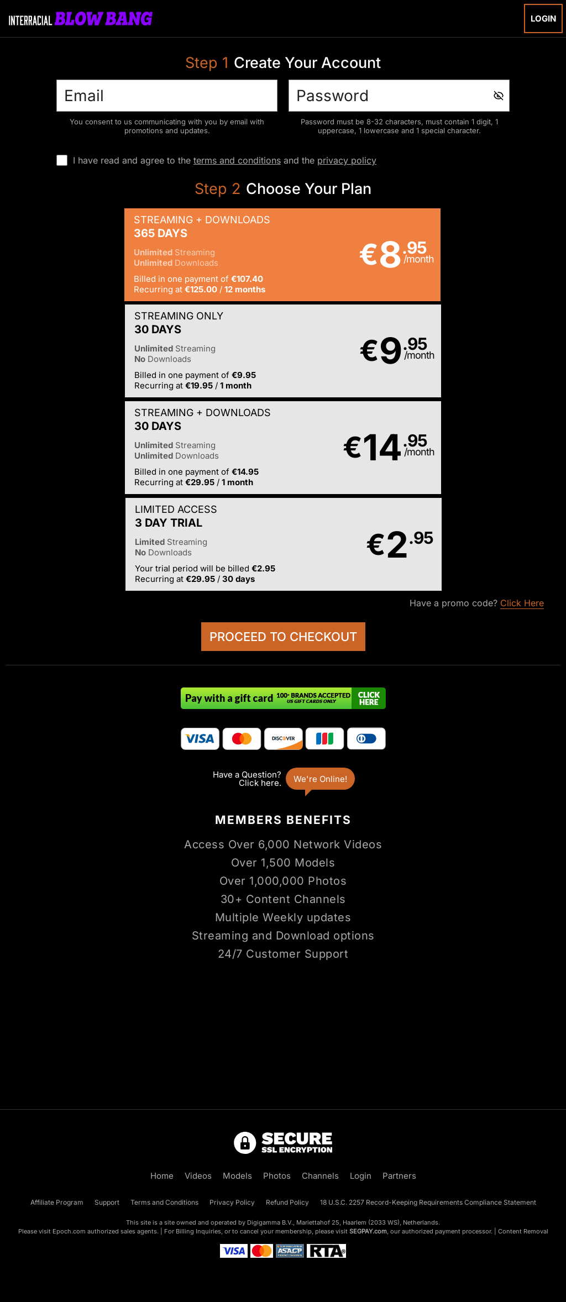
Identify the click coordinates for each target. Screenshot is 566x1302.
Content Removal (523, 1231)
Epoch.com (69, 1231)
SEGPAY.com (368, 1231)
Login (543, 18)
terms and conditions (237, 160)
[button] (143, 254)
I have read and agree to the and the (224, 160)
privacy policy (346, 160)
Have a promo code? (477, 410)
